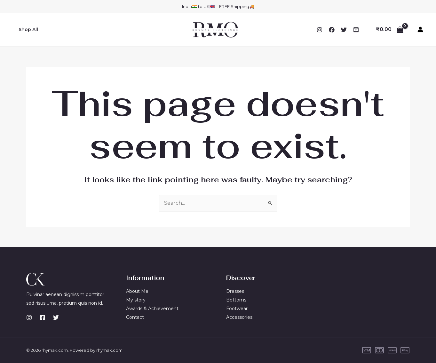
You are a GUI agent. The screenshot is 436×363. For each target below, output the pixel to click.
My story (136, 300)
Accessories (239, 317)
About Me (137, 291)
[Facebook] (332, 30)
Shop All (27, 29)
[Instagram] (319, 30)
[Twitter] (344, 30)
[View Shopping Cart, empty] (389, 29)
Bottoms (236, 300)
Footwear (237, 308)
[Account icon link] (420, 29)
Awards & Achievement (152, 308)
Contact (135, 317)
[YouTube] (356, 30)
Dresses (235, 291)
